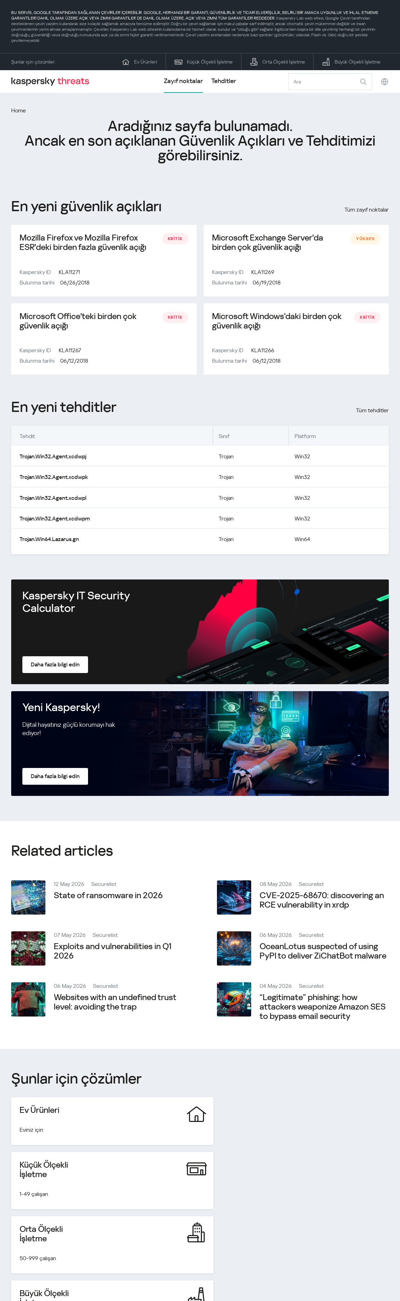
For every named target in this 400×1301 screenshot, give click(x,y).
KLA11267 (70, 351)
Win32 (302, 457)
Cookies (379, 1270)
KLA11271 (69, 272)
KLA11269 (262, 272)
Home (18, 110)
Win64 (302, 540)
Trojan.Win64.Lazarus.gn (49, 540)
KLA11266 (262, 351)
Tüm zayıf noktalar (366, 209)
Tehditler (223, 80)
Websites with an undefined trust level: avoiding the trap (115, 1002)
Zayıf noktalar (183, 80)
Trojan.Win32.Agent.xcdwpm (54, 519)
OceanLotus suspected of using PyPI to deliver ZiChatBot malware (323, 951)
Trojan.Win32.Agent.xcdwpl (53, 498)
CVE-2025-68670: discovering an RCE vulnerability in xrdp (322, 900)
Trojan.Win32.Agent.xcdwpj (53, 457)
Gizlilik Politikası (340, 1270)
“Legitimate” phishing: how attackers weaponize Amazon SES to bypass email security (323, 1007)
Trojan (225, 457)
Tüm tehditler (372, 411)
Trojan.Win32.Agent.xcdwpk (54, 478)
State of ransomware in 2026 (108, 896)
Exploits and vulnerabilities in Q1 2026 (113, 951)
